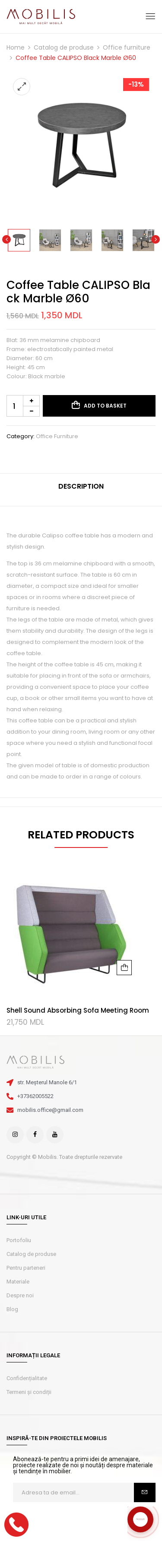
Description (81, 486)
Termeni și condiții (28, 1392)
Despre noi (20, 1295)
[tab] (81, 490)
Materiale (17, 1281)
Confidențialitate (26, 1378)
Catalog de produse (64, 47)
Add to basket (105, 405)
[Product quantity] (23, 405)
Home (15, 47)
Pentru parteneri (25, 1268)
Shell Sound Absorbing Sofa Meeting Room (77, 1010)
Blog (12, 1309)
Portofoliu (18, 1240)
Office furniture (126, 47)
